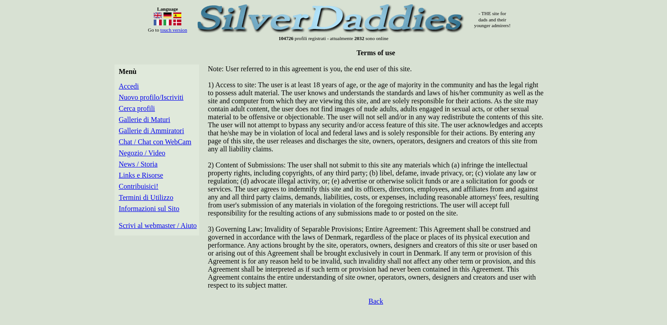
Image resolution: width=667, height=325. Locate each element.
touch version (173, 29)
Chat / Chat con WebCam (155, 142)
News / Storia (138, 164)
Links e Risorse (141, 175)
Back (375, 301)
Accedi (129, 86)
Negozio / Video (142, 153)
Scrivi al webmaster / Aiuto (158, 225)
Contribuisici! (139, 186)
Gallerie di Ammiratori (151, 130)
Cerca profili (137, 108)
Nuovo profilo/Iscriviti (151, 97)
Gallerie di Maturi (145, 119)
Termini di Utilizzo (146, 197)
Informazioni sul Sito (149, 208)
